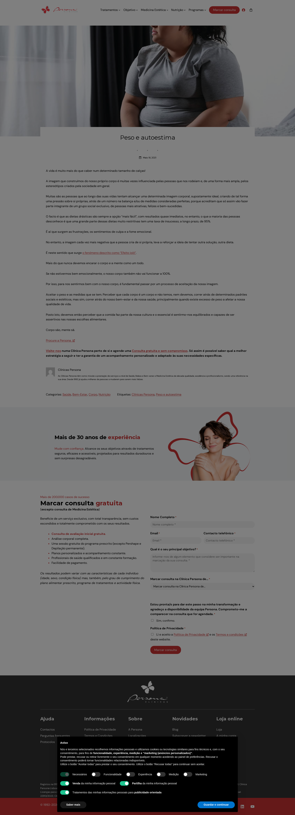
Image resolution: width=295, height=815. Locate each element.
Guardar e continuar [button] (216, 804)
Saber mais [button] (73, 804)
